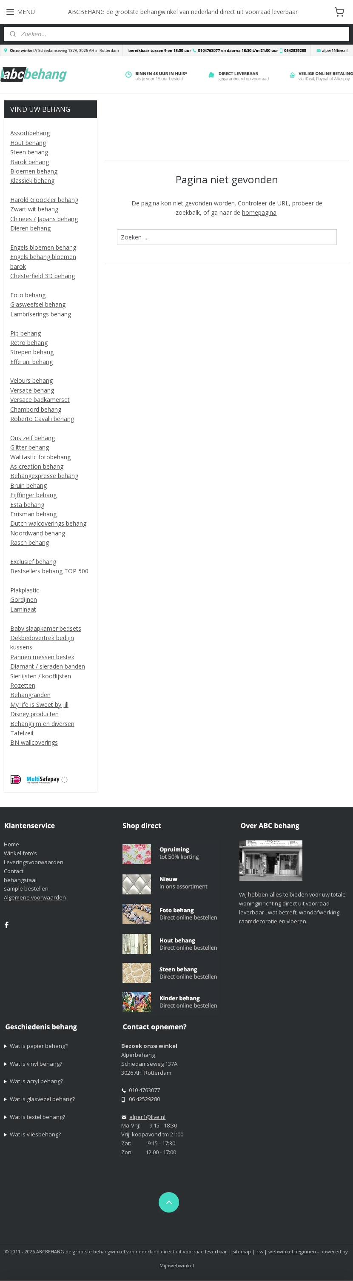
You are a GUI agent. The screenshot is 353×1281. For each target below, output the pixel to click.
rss (259, 1251)
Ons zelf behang (32, 438)
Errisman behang (33, 514)
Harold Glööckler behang (44, 200)
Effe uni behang (31, 362)
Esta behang (27, 505)
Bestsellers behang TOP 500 (49, 571)
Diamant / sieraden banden (47, 666)
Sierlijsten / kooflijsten (40, 676)
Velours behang (31, 380)
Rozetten (22, 685)
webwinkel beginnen (292, 1251)
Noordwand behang (37, 533)
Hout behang (28, 143)
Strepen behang (32, 352)
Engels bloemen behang (43, 247)
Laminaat (23, 609)
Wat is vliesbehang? (35, 1134)
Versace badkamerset (40, 400)
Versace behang (32, 390)
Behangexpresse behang (44, 476)
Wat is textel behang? (37, 1117)
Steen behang (29, 152)
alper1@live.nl (147, 1117)
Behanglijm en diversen (42, 724)
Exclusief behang (33, 562)
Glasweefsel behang (37, 304)
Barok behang (29, 162)
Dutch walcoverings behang (48, 523)
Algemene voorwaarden (35, 897)
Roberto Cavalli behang (42, 419)
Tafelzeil (21, 733)
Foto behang (28, 295)
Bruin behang (28, 485)
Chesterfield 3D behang (42, 276)
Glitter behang (29, 447)
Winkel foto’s (20, 853)
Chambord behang (35, 409)
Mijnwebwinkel (176, 1265)
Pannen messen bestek (42, 657)
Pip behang (25, 333)
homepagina (259, 212)
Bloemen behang (33, 171)
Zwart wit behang (34, 209)
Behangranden (30, 695)
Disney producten (34, 714)
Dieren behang (30, 228)
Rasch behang (29, 542)
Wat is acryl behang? (36, 1081)
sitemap (242, 1251)
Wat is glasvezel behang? (42, 1099)
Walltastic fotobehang (40, 457)
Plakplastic (24, 590)
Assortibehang (30, 133)
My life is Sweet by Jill (39, 704)
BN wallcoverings (34, 742)
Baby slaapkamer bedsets (45, 628)
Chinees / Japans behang (44, 219)
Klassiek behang (32, 180)
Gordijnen (23, 599)
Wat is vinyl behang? (36, 1064)
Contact (13, 871)
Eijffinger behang (33, 495)
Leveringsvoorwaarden (33, 862)
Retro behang (29, 343)
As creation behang (36, 466)
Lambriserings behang (40, 314)
